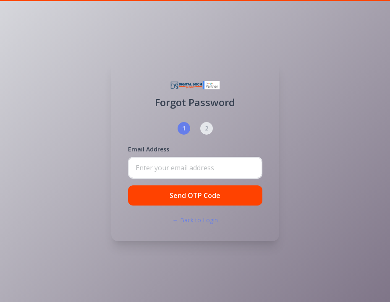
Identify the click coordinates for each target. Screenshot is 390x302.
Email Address (148, 149)
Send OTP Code (195, 195)
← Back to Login (195, 220)
